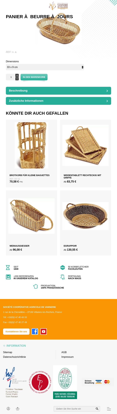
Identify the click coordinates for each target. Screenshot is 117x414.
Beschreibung (18, 90)
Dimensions (12, 61)
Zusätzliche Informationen (26, 100)
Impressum (67, 357)
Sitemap (7, 352)
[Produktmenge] (12, 77)
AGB (64, 352)
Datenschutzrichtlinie (14, 357)
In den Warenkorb (34, 77)
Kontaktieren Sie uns (16, 331)
